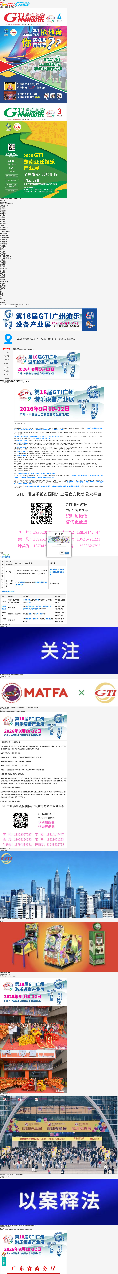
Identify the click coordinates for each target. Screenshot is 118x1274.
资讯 (9, 304)
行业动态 (32, 339)
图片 (15, 304)
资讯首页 (26, 339)
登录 (1, 0)
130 (3, 1178)
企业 (21, 304)
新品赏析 (6, 374)
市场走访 (6, 371)
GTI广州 (5, 304)
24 (2, 677)
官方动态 (6, 356)
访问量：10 (3, 626)
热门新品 (6, 378)
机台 (18, 304)
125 (3, 1228)
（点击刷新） (59, 544)
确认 (67, 552)
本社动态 (6, 367)
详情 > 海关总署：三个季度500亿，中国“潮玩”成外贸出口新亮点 (56, 339)
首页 (1, 304)
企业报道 (6, 359)
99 (2, 975)
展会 (27, 304)
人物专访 (6, 363)
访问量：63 (3, 850)
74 (2, 921)
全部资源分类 (4, 205)
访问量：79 (3, 1095)
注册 (4, 0)
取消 (62, 552)
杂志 (24, 304)
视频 (12, 304)
